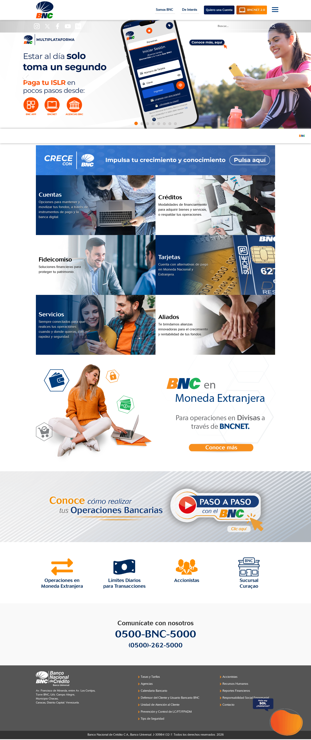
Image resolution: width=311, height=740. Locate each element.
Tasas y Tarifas (150, 677)
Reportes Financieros (236, 691)
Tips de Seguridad (152, 718)
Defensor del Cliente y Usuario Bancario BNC (170, 697)
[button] (23, 74)
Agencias (147, 684)
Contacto (228, 704)
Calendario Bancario (154, 691)
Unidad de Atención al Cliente (160, 704)
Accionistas (229, 677)
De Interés (190, 10)
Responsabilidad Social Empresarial (245, 697)
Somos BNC (165, 10)
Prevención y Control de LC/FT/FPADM (166, 711)
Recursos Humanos (235, 684)
